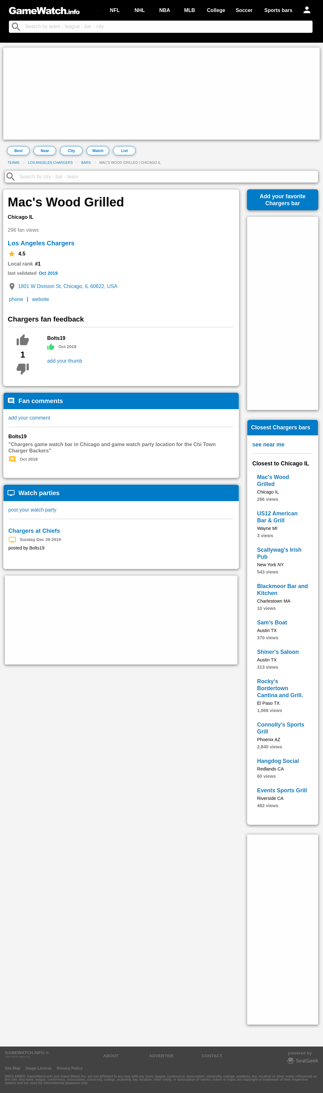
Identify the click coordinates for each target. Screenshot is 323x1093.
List (124, 151)
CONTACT (212, 1055)
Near (45, 151)
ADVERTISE (161, 1055)
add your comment (29, 418)
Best (18, 151)
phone (16, 299)
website (40, 299)
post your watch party (32, 510)
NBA (164, 10)
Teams (14, 162)
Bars (86, 162)
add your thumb (64, 361)
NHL (139, 10)
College (216, 10)
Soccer (244, 10)
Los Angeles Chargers (50, 162)
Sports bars (278, 10)
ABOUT (110, 1055)
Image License (39, 1068)
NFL (115, 10)
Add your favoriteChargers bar (283, 199)
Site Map (12, 1068)
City (71, 151)
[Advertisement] (161, 93)
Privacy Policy (69, 1068)
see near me (268, 444)
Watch (98, 151)
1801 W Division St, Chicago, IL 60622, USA (67, 286)
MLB (189, 10)
